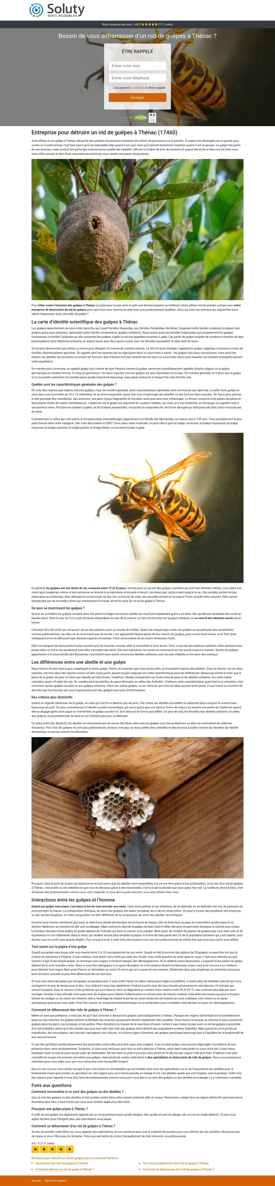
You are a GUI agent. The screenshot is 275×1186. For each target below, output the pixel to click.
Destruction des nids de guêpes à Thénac (62, 1163)
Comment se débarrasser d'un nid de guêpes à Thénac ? (178, 1169)
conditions (137, 87)
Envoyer (137, 97)
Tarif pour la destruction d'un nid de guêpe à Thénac (176, 1163)
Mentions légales (55, 1180)
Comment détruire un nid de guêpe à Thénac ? (65, 1169)
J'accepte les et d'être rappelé (139, 87)
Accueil (36, 1180)
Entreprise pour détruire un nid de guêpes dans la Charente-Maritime (75, 1158)
